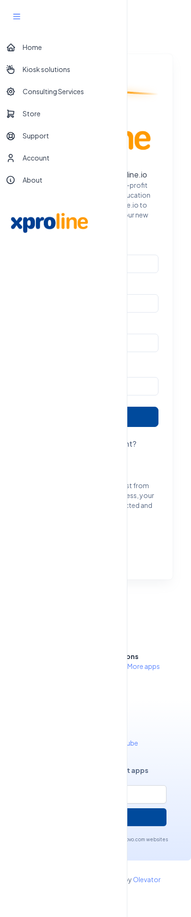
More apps (143, 666)
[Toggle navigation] (175, 16)
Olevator (147, 879)
